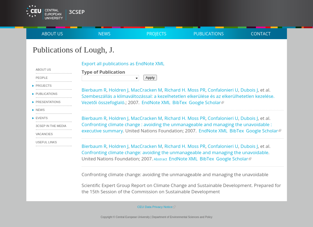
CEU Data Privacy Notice (155, 207)
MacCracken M (146, 90)
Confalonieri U (223, 90)
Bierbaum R (94, 90)
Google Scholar (205, 102)
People (42, 77)
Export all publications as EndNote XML (123, 63)
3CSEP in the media (51, 126)
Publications (209, 34)
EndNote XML (156, 102)
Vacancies (44, 134)
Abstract (160, 159)
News (104, 34)
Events (42, 118)
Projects (156, 34)
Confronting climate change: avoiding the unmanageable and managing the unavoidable (175, 152)
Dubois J (249, 90)
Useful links (46, 142)
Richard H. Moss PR (185, 90)
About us (52, 34)
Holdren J (118, 90)
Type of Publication (103, 72)
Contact (260, 34)
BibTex (179, 102)
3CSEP (77, 11)
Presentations (48, 102)
